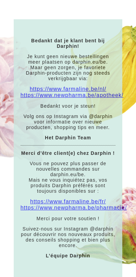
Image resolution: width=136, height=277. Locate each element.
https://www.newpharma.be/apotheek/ (72, 95)
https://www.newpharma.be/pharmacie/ (74, 208)
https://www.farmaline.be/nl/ (68, 89)
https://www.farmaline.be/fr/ (68, 201)
